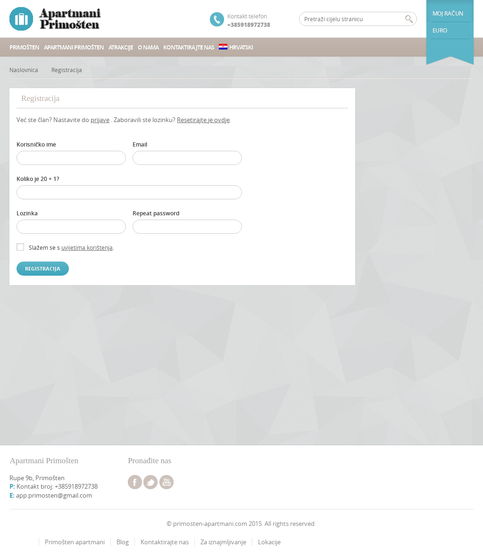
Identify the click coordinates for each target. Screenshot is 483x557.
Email (140, 144)
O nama (148, 47)
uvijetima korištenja (87, 247)
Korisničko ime (36, 144)
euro (440, 30)
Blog (123, 542)
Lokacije (269, 542)
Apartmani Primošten (74, 47)
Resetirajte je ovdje (203, 119)
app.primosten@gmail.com (54, 495)
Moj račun (448, 13)
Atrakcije (120, 47)
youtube (166, 482)
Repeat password (156, 213)
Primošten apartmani (75, 542)
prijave (100, 119)
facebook (135, 482)
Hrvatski (236, 47)
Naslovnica (23, 70)
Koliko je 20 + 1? (38, 179)
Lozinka (27, 213)
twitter (150, 482)
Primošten (24, 47)
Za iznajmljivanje (223, 542)
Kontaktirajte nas (188, 47)
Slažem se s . (71, 247)
